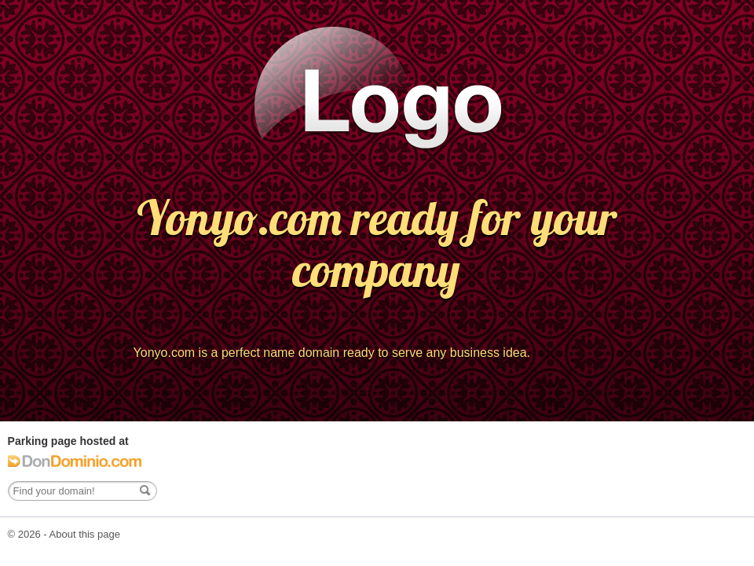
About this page (84, 534)
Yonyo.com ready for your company (377, 243)
